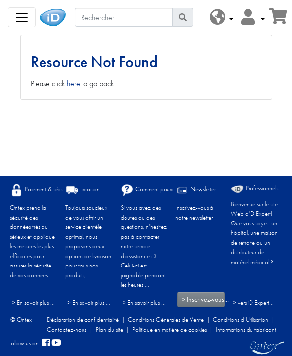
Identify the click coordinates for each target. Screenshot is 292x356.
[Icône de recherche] (182, 17)
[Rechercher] (124, 17)
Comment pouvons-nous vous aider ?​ (173, 190)
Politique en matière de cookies (169, 329)
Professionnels (254, 188)
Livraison (82, 190)
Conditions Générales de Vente (166, 319)
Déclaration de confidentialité (83, 319)
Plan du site (109, 329)
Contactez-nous (66, 329)
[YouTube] (56, 343)
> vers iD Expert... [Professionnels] (253, 302)
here (73, 83)
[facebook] (46, 343)
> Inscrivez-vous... (203, 299)
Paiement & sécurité (40, 190)
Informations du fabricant (246, 329)
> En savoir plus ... (33, 302)
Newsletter (195, 190)
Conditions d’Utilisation (240, 319)
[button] (221, 17)
